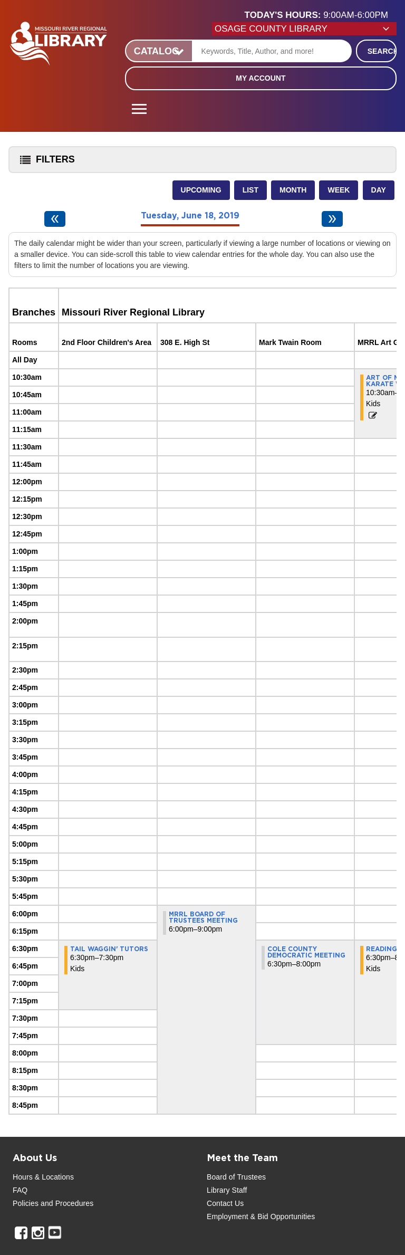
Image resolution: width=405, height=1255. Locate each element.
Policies (25, 1203)
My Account (260, 78)
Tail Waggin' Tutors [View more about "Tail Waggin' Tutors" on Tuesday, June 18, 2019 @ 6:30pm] (109, 949)
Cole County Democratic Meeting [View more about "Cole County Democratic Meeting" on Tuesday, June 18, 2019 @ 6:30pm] (306, 952)
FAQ (20, 1190)
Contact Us (225, 1203)
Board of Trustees (236, 1177)
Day (378, 190)
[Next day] (332, 219)
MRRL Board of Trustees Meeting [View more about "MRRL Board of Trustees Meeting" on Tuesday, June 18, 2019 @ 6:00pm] (203, 917)
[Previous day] (54, 219)
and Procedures (65, 1203)
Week (338, 190)
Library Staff (227, 1190)
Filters (45, 162)
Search (382, 51)
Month (292, 190)
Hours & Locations (43, 1177)
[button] (321, 15)
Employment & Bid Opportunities (261, 1216)
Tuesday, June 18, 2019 (190, 216)
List (250, 190)
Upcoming (201, 190)
